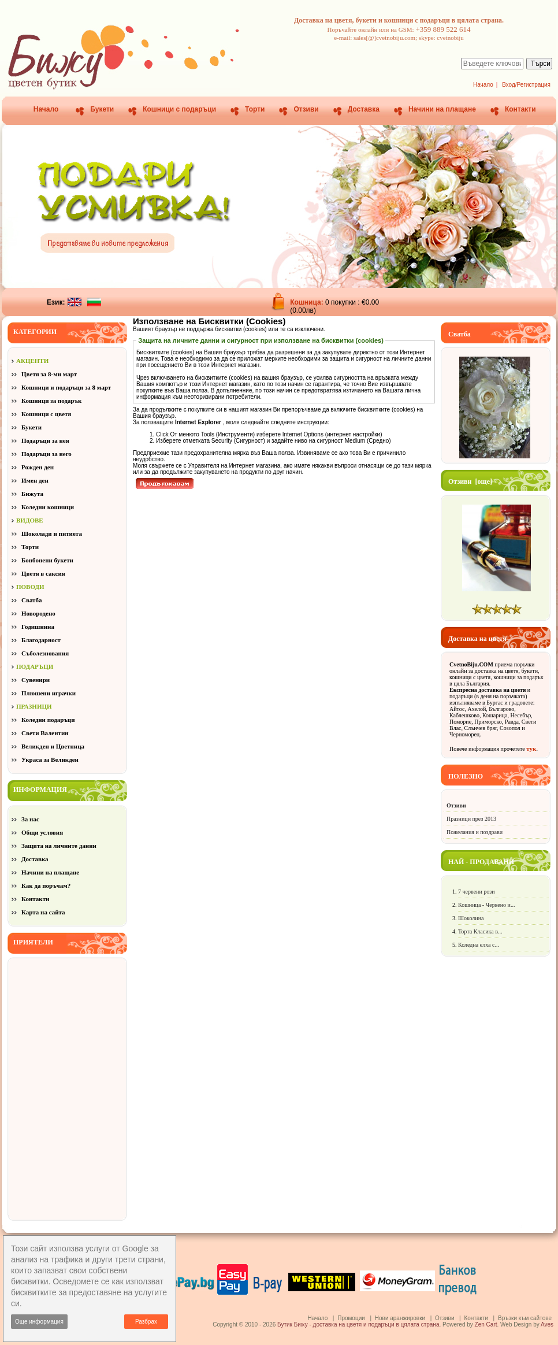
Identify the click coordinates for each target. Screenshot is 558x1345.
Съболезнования (45, 653)
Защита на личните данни (58, 845)
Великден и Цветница (52, 746)
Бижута (32, 493)
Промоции (351, 1318)
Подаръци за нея (45, 440)
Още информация (39, 1321)
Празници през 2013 (471, 819)
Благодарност (41, 639)
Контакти (520, 109)
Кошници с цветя (46, 413)
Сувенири (35, 679)
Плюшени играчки (48, 693)
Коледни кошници (47, 506)
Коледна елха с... (478, 945)
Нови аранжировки (400, 1318)
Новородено (38, 613)
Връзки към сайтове (525, 1318)
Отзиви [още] (470, 481)
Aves (547, 1324)
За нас (30, 819)
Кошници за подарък (51, 400)
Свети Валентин (45, 732)
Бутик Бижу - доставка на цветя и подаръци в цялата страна (358, 1324)
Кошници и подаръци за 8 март (66, 387)
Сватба (31, 599)
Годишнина (37, 626)
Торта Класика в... (480, 931)
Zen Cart (486, 1324)
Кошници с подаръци (179, 109)
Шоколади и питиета (51, 533)
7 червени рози (476, 891)
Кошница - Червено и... (486, 905)
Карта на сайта (43, 912)
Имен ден (35, 480)
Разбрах (146, 1321)
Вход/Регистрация (526, 84)
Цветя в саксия (43, 573)
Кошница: (307, 302)
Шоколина (470, 918)
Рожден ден (37, 467)
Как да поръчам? (45, 885)
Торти (255, 109)
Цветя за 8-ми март (49, 373)
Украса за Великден (50, 759)
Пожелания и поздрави (475, 832)
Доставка (364, 109)
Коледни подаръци (48, 719)
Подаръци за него (46, 453)
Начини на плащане (442, 109)
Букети (102, 109)
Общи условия (42, 832)
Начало (483, 84)
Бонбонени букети (47, 560)
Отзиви (305, 109)
